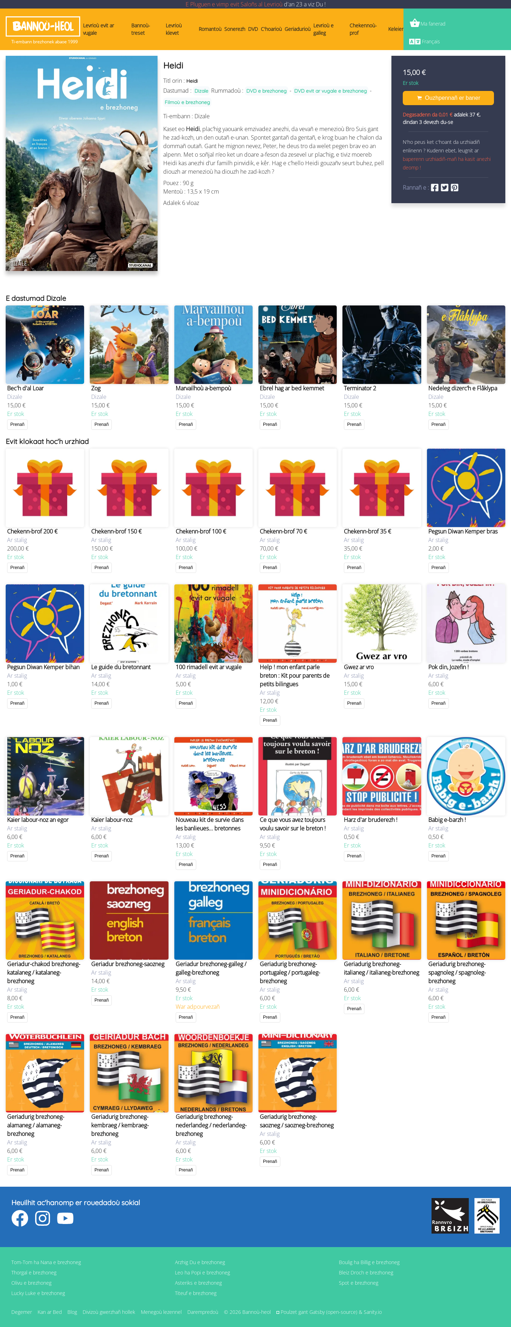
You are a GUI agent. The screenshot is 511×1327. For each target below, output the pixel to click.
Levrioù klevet (174, 29)
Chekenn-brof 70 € (283, 531)
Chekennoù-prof (363, 29)
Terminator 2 (360, 388)
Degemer (21, 1312)
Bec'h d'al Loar (25, 388)
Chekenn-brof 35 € (367, 531)
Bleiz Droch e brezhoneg (366, 1272)
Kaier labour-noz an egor (37, 820)
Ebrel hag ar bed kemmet (292, 388)
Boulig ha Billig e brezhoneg (369, 1262)
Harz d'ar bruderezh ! (370, 820)
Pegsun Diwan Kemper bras (463, 531)
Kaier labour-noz (111, 820)
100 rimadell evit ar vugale (209, 667)
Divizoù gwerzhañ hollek (109, 1312)
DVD (253, 29)
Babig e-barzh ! (447, 820)
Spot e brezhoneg (358, 1282)
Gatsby (317, 1312)
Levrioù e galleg (323, 29)
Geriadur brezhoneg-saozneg (127, 964)
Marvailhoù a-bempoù (203, 388)
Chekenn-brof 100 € (201, 531)
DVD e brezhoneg (266, 91)
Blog (72, 1312)
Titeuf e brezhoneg (195, 1293)
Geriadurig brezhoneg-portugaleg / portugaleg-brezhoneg (290, 972)
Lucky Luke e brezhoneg (38, 1293)
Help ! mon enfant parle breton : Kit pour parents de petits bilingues (295, 675)
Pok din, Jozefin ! (448, 667)
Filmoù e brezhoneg (187, 102)
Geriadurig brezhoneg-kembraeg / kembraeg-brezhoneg (120, 1125)
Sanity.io (373, 1312)
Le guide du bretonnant (120, 667)
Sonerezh (234, 29)
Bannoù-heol (42, 26)
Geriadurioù (298, 29)
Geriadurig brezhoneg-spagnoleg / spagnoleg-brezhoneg (457, 972)
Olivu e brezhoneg (31, 1282)
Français (431, 41)
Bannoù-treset (140, 29)
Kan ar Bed (50, 1312)
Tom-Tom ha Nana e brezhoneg (46, 1262)
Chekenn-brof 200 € (32, 531)
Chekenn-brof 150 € (116, 531)
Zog (95, 388)
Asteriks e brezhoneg (198, 1282)
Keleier (395, 29)
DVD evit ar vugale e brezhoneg (330, 91)
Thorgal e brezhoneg (33, 1272)
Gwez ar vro (359, 667)
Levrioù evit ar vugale (98, 29)
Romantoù (210, 29)
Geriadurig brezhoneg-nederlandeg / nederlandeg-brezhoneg (211, 1125)
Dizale (201, 91)
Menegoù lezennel (161, 1312)
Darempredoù (202, 1312)
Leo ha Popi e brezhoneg (202, 1272)
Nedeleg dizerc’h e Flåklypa (462, 388)
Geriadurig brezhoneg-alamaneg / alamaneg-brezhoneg (35, 1125)
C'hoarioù (271, 29)
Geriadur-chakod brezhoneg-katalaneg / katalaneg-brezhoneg (43, 972)
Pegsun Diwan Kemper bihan (43, 667)
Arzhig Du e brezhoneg (200, 1262)
